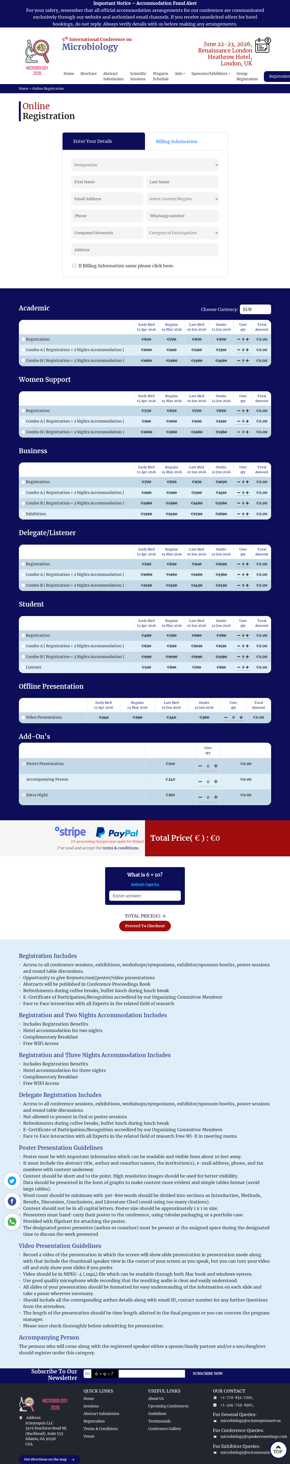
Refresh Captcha (145, 884)
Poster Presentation (43, 763)
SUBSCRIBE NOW (208, 1373)
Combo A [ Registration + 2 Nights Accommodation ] (72, 349)
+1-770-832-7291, (233, 1397)
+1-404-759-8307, (233, 1405)
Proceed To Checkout (145, 925)
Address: (34, 1417)
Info (178, 73)
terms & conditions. (120, 848)
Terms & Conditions (101, 1429)
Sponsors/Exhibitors (209, 73)
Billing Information (177, 141)
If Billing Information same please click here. (123, 265)
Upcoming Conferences (168, 1406)
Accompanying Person (45, 779)
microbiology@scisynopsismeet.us (242, 1420)
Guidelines (157, 1413)
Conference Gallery (164, 1429)
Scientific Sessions (138, 76)
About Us (156, 1398)
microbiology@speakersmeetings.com (242, 1436)
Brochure (89, 73)
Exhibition (33, 513)
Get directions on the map (49, 1460)
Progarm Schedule (161, 76)
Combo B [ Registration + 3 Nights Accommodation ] (72, 360)
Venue (89, 1436)
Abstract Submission (113, 76)
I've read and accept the (96, 848)
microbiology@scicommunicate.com (242, 1452)
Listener (31, 667)
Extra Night (35, 794)
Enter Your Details (92, 141)
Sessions (91, 1406)
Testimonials (159, 1421)
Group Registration (247, 76)
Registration (35, 339)
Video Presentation (41, 717)
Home (69, 73)
